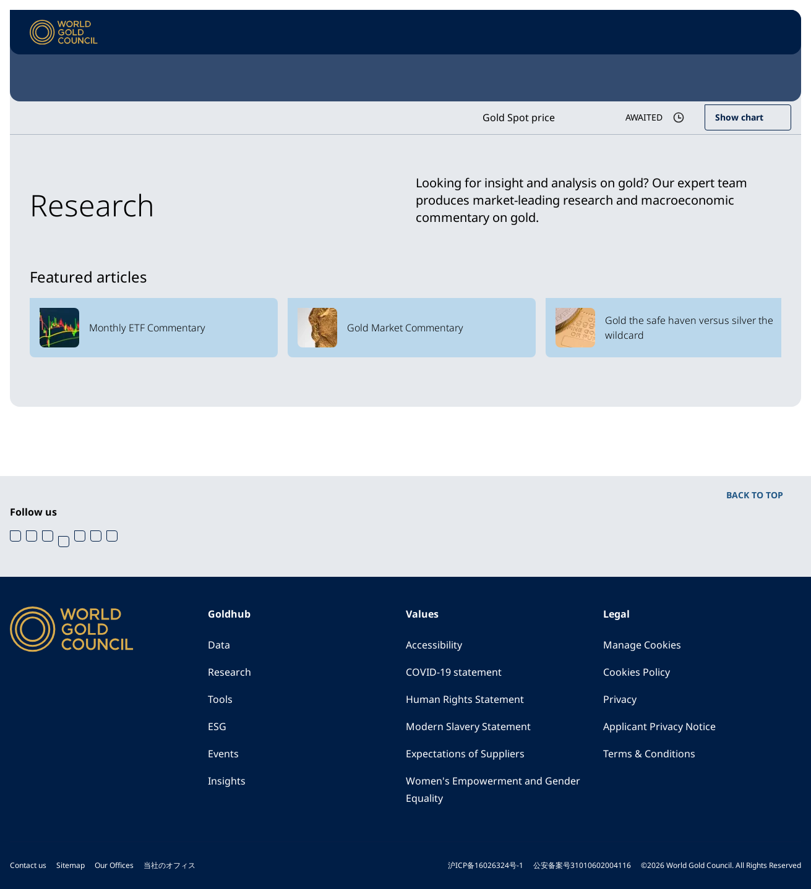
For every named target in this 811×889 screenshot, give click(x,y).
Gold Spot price (519, 117)
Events (223, 753)
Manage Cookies (642, 645)
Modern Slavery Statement (468, 726)
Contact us (28, 865)
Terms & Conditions (649, 753)
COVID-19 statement (454, 672)
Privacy (620, 699)
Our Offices (114, 865)
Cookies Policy (636, 672)
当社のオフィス (169, 865)
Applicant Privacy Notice (659, 726)
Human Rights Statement (465, 699)
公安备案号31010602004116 (582, 865)
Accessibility (434, 645)
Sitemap (70, 865)
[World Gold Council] (64, 32)
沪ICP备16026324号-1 (485, 865)
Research (229, 672)
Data (219, 645)
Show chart (739, 117)
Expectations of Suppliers (465, 753)
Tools (220, 699)
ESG (217, 726)
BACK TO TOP (754, 495)
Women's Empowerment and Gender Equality (493, 789)
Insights (227, 781)
